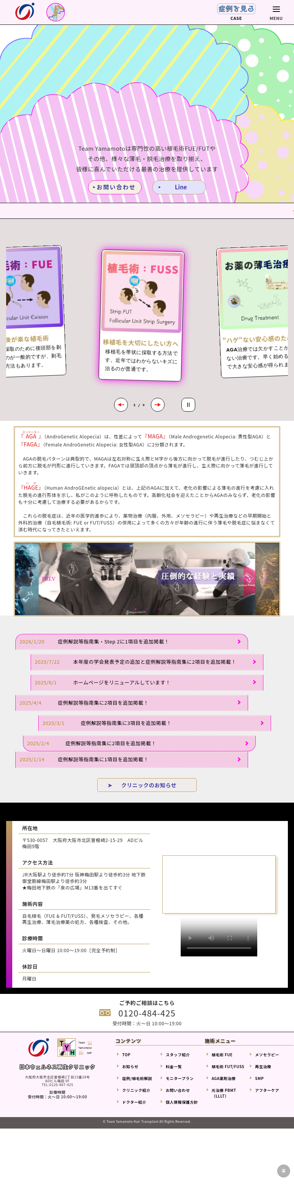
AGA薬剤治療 (224, 1078)
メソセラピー (267, 1054)
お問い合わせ (116, 187)
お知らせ (130, 1066)
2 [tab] (135, 609)
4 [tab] (158, 609)
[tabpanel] (147, 579)
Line (181, 187)
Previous (48, 579)
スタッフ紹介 (178, 1054)
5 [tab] (170, 609)
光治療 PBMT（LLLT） (224, 1093)
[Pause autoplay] (188, 405)
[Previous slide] (121, 405)
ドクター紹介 (134, 1102)
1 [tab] (124, 609)
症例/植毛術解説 (137, 1078)
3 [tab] (147, 609)
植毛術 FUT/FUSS (228, 1066)
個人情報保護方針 (182, 1102)
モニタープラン (180, 1078)
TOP (126, 1054)
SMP (259, 1078)
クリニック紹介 (136, 1090)
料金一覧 (174, 1066)
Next (245, 579)
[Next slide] (158, 405)
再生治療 (263, 1066)
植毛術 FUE (222, 1054)
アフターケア (267, 1090)
